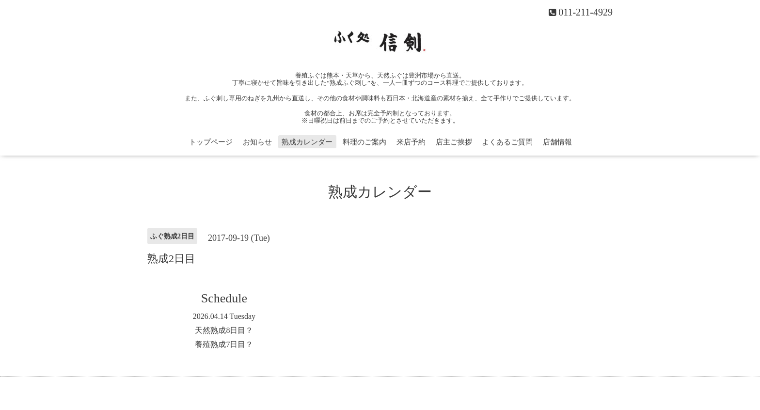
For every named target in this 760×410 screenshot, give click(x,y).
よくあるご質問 (507, 142)
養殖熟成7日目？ (224, 344)
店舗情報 (557, 142)
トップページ (211, 142)
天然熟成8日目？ (224, 330)
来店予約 (411, 142)
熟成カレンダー (307, 142)
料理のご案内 (364, 142)
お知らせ (257, 142)
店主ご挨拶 (454, 142)
